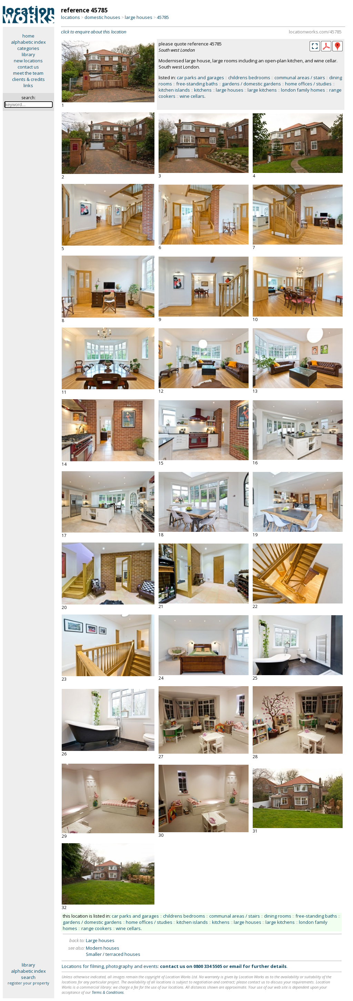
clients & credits (28, 79)
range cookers (96, 928)
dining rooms (277, 916)
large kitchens (262, 90)
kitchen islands (174, 90)
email (235, 966)
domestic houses (102, 17)
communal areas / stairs (299, 77)
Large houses (100, 940)
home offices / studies (308, 84)
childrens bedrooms (249, 77)
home (28, 36)
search (28, 977)
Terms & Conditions (108, 992)
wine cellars (192, 96)
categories (28, 48)
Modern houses (102, 948)
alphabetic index (28, 42)
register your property (28, 982)
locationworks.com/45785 (315, 32)
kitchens (203, 90)
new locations (28, 61)
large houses (138, 17)
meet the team (28, 73)
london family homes (303, 90)
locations (70, 17)
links (28, 85)
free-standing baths (197, 84)
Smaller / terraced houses (113, 954)
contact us (28, 67)
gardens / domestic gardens (251, 84)
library (28, 54)
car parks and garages (200, 77)
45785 (163, 17)
